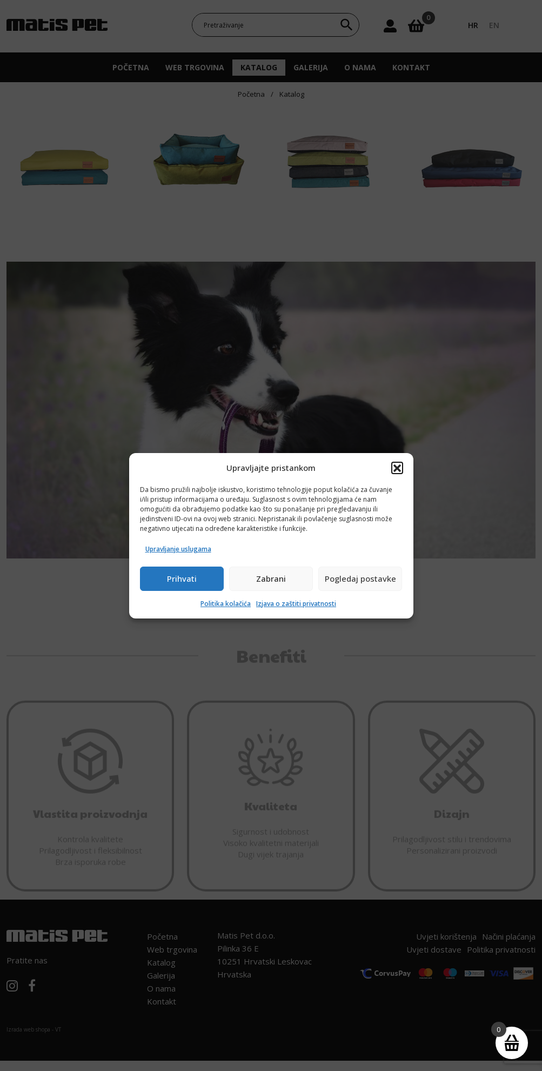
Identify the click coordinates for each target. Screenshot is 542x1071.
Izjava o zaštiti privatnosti (296, 603)
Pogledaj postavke (360, 578)
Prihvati (182, 578)
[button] (397, 467)
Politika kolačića (225, 603)
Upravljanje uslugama (178, 549)
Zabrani (271, 578)
